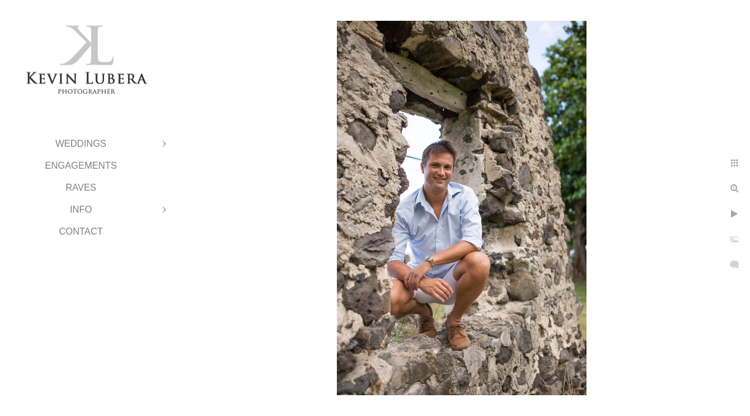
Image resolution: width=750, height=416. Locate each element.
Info (81, 209)
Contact (81, 231)
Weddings (80, 143)
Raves (80, 187)
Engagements (81, 165)
